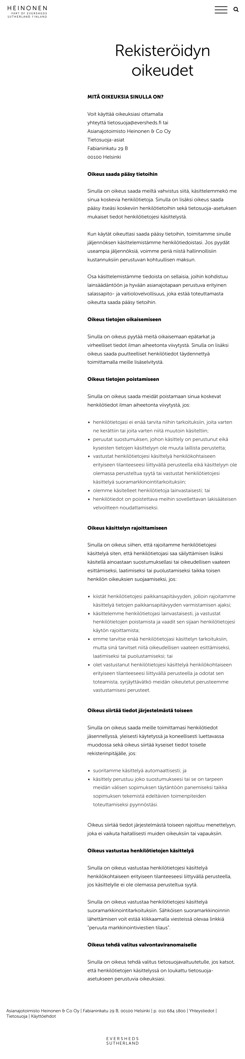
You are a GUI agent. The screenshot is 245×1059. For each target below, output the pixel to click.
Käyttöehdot (43, 1016)
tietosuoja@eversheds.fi (134, 123)
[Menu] (223, 11)
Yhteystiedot (201, 1011)
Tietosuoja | (18, 1016)
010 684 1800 (172, 1011)
